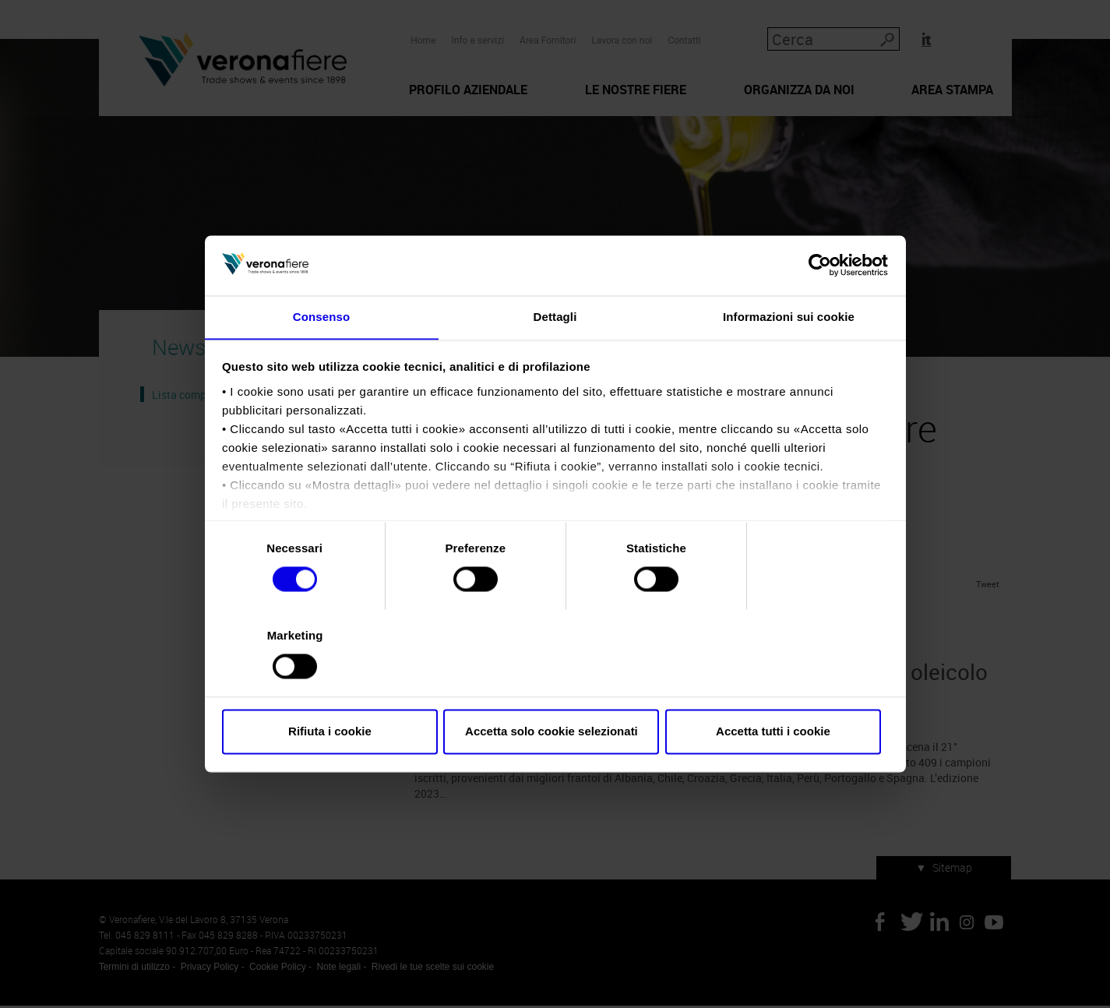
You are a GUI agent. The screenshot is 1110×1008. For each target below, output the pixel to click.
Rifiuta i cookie (331, 688)
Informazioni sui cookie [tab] (789, 360)
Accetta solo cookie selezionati (555, 688)
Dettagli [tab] (555, 360)
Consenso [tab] (321, 360)
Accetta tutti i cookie (779, 688)
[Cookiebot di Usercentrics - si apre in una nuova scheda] (820, 308)
